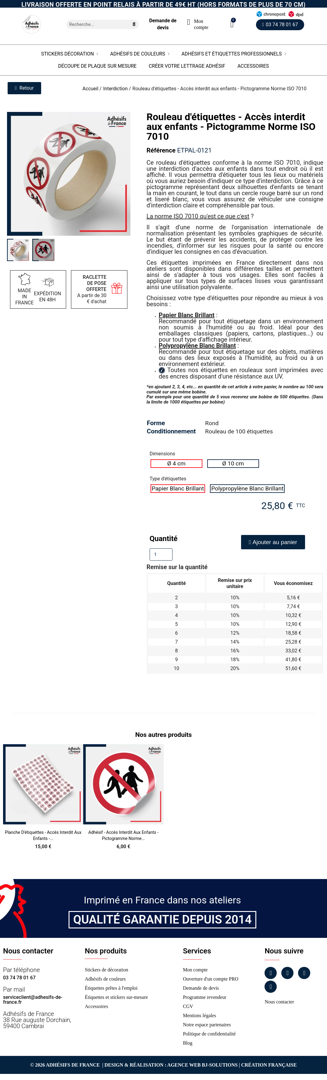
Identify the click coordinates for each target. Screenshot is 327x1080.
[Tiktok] (271, 987)
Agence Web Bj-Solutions (202, 1064)
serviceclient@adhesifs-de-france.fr (32, 999)
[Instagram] (287, 973)
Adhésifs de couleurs (139, 54)
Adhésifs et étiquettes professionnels (234, 54)
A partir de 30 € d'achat (91, 289)
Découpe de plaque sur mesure (97, 66)
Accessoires (253, 66)
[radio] (176, 463)
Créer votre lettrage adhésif (187, 66)
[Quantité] (161, 554)
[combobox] (95, 24)
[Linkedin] (304, 973)
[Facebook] (271, 973)
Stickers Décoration (69, 54)
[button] (232, 24)
